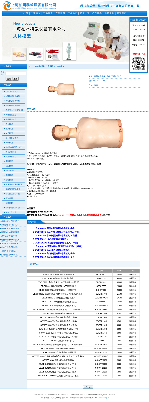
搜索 (9, 79)
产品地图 (60, 13)
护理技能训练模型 (13, 96)
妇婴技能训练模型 (13, 105)
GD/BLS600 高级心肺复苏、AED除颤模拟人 (58, 286)
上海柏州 (9, 198)
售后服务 (109, 13)
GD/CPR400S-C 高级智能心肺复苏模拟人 (58, 298)
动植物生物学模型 (13, 194)
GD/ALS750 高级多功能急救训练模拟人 (58, 274)
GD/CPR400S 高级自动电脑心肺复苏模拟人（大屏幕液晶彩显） (58, 294)
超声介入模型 (11, 212)
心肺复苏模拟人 (12, 91)
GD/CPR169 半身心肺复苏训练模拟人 (58, 341)
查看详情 (132, 274)
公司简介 (36, 13)
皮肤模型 (9, 175)
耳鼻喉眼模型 (11, 157)
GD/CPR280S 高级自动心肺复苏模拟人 (58, 313)
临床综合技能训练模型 (15, 110)
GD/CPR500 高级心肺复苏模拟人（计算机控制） (58, 290)
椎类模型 (9, 129)
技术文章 (85, 13)
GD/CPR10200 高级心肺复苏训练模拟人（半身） (58, 368)
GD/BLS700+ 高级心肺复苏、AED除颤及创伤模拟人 (58, 282)
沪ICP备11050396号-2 (100, 398)
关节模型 (9, 133)
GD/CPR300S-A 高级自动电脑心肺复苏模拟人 (58, 302)
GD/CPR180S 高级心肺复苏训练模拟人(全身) (58, 325)
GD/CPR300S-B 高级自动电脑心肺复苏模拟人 (58, 306)
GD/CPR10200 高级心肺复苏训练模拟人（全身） (58, 364)
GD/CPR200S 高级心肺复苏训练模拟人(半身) (58, 321)
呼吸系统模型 (11, 170)
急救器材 (9, 203)
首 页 (25, 13)
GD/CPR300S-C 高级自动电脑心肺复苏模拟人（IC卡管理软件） (58, 310)
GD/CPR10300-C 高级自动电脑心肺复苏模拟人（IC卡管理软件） (58, 356)
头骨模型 (9, 124)
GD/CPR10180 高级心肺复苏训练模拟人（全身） (58, 372)
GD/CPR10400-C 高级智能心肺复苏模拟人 (58, 348)
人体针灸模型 (11, 119)
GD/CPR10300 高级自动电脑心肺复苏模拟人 (58, 352)
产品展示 (48, 13)
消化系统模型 (11, 152)
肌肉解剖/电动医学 (13, 189)
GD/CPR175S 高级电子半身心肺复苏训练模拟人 (58, 333)
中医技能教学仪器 (13, 208)
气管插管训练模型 (13, 101)
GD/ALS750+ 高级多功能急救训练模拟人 (58, 278)
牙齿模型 (9, 180)
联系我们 (121, 13)
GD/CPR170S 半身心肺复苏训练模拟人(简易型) (59, 337)
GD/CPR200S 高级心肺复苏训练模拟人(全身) (58, 317)
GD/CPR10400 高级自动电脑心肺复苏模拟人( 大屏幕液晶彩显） (58, 345)
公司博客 (97, 13)
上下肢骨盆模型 (12, 138)
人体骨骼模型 (11, 115)
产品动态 (72, 13)
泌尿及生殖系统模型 (14, 184)
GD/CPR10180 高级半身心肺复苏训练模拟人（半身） (58, 376)
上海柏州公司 (38, 66)
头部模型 (9, 161)
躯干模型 (9, 143)
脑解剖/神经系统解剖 (14, 147)
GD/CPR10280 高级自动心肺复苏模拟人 (58, 360)
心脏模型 (9, 166)
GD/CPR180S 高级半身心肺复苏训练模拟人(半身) (59, 329)
